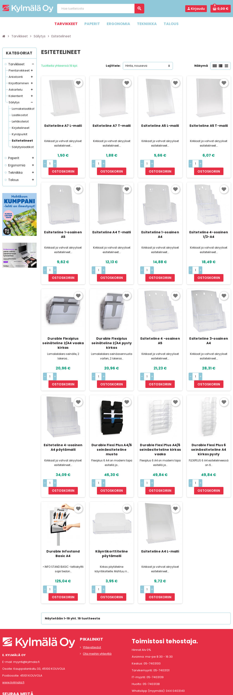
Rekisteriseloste (96, 689)
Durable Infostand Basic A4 (63, 523)
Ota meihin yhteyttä (97, 616)
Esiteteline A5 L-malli (160, 125)
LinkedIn (30, 666)
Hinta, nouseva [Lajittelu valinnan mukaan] (136, 66)
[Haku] (100, 8)
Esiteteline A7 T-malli (112, 125)
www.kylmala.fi (13, 645)
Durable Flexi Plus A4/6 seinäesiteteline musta (111, 427)
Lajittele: (113, 66)
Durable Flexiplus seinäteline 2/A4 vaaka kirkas (63, 328)
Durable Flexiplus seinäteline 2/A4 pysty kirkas (111, 328)
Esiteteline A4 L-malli (160, 521)
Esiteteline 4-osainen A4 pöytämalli (63, 424)
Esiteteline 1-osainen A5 (63, 227)
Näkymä (201, 66)
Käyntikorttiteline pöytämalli (111, 523)
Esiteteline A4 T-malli (111, 224)
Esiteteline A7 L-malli (63, 125)
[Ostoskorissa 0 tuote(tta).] (220, 9)
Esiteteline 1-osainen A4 (160, 227)
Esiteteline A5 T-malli (209, 125)
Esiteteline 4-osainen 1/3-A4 (208, 227)
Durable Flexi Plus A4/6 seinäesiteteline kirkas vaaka (160, 427)
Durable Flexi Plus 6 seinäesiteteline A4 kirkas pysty (208, 427)
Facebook (6, 666)
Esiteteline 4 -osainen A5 (160, 325)
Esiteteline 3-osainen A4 (208, 325)
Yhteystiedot (92, 610)
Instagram (18, 666)
